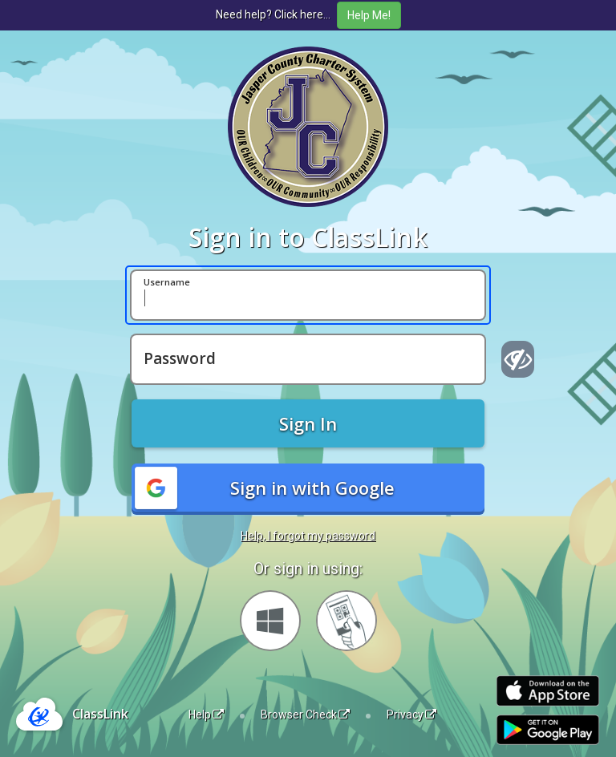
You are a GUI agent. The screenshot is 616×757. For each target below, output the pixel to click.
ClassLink (100, 714)
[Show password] (517, 359)
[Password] (308, 359)
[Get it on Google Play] (548, 730)
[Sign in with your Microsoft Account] (270, 621)
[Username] (308, 295)
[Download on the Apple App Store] (548, 690)
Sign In (308, 423)
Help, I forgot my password (308, 535)
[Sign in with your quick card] (346, 621)
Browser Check (305, 714)
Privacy (411, 714)
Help (206, 714)
